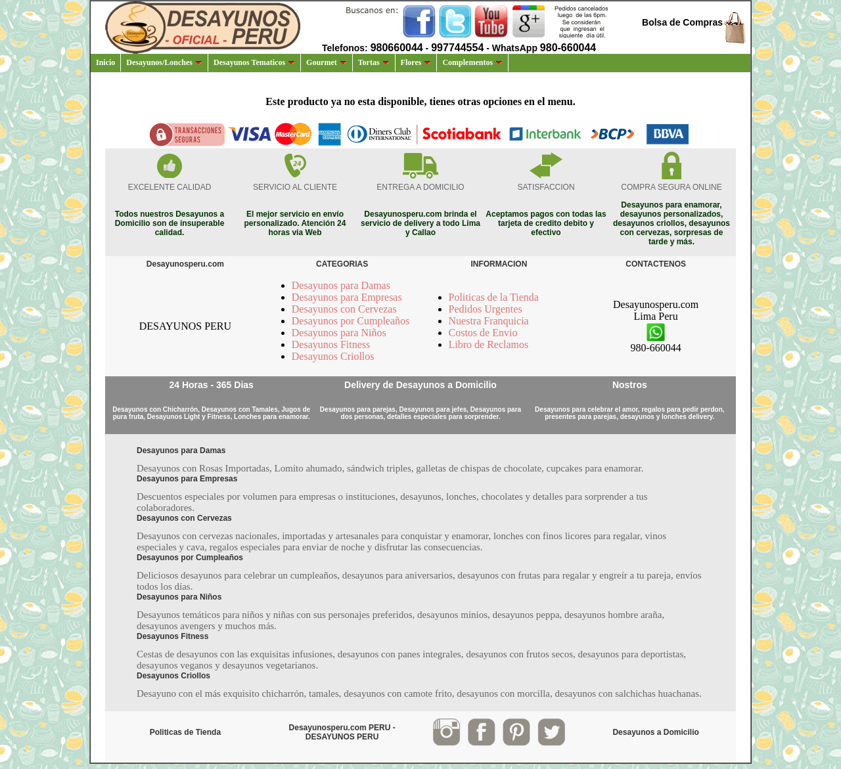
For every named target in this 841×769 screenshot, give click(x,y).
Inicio (105, 62)
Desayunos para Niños (339, 332)
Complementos (472, 62)
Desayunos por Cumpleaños (351, 320)
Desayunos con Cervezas (344, 309)
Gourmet (326, 62)
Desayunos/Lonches (164, 62)
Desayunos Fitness (331, 344)
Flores (416, 62)
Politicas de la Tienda (494, 297)
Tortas (374, 62)
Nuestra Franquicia (489, 320)
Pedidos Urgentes (485, 309)
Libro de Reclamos (489, 344)
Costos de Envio (483, 332)
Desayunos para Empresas (347, 297)
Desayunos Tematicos (254, 62)
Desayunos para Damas (341, 285)
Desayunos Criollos (333, 356)
